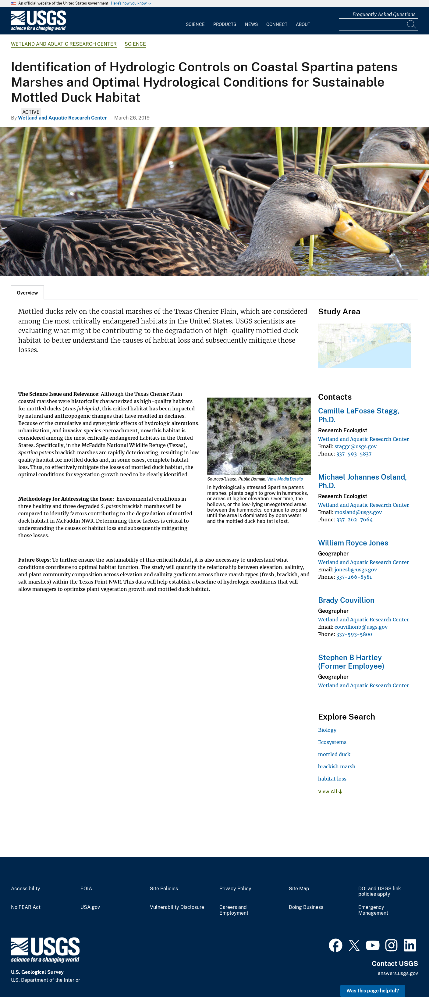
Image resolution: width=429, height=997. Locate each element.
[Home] (38, 29)
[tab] (27, 292)
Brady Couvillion (346, 600)
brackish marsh (337, 766)
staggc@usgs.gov (356, 446)
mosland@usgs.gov (358, 512)
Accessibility (25, 889)
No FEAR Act (26, 907)
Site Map (299, 889)
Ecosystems (332, 742)
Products (224, 24)
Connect (276, 24)
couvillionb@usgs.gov (361, 627)
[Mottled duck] (214, 201)
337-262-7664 (354, 519)
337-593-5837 (353, 454)
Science (195, 24)
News (251, 24)
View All (330, 792)
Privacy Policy (235, 889)
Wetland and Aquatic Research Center (64, 44)
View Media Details (285, 479)
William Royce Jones (353, 542)
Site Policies (164, 889)
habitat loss (332, 779)
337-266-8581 (354, 577)
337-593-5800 (354, 634)
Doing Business (306, 907)
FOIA (86, 889)
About (303, 24)
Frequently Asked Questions (384, 14)
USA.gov (90, 907)
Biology (327, 730)
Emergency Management (373, 910)
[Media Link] (259, 437)
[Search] (412, 24)
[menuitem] (195, 20)
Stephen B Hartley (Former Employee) (351, 661)
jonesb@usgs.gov (356, 569)
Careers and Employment (233, 910)
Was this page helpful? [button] (372, 991)
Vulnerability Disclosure (177, 907)
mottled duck (334, 754)
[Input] (378, 24)
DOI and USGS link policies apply (379, 891)
